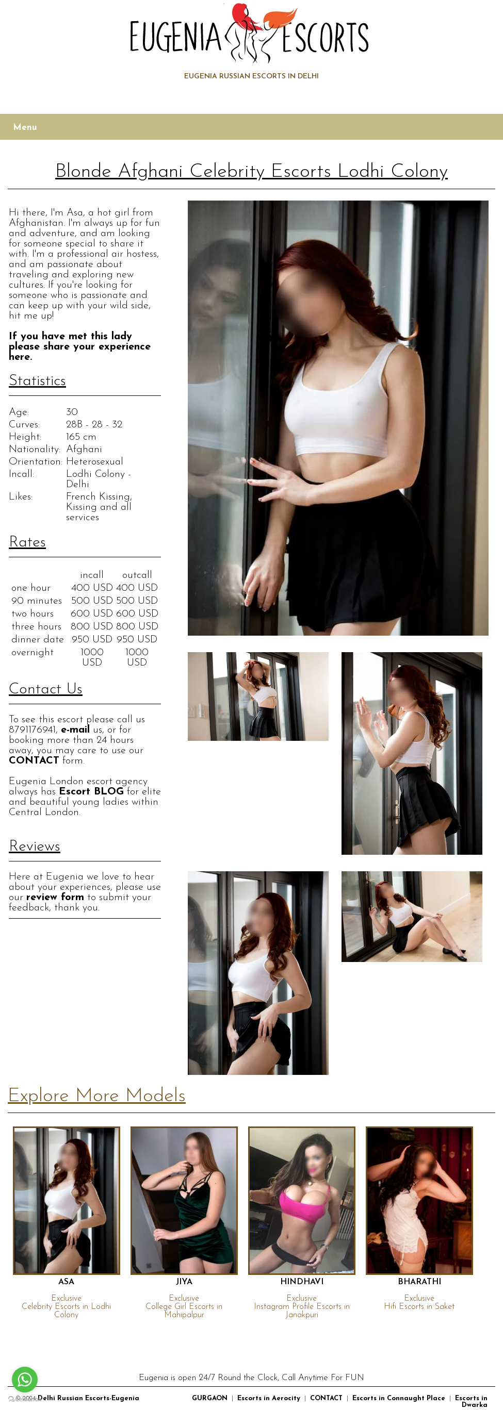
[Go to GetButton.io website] (24, 1399)
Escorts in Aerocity (268, 1398)
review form (55, 897)
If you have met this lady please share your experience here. (80, 346)
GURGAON (210, 1398)
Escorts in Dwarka (471, 1401)
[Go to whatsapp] (25, 1379)
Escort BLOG (91, 792)
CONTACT (34, 761)
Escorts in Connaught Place (398, 1398)
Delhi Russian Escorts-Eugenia (88, 1398)
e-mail (75, 730)
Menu (25, 127)
